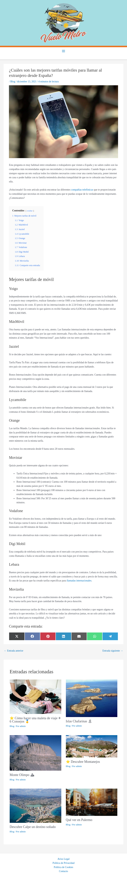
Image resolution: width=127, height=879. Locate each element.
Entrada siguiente (113, 650)
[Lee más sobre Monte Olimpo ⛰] (35, 752)
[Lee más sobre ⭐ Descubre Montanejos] (92, 746)
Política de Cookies (63, 867)
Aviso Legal (63, 859)
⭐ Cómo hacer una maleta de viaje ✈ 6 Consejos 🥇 (35, 719)
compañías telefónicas (82, 189)
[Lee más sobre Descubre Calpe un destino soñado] (35, 805)
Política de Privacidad (63, 863)
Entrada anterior (13, 650)
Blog (12, 81)
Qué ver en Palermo (79, 820)
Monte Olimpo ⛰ (22, 775)
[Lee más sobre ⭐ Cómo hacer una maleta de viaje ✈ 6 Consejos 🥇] (35, 696)
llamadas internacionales (79, 580)
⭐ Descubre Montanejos (83, 762)
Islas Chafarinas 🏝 (79, 721)
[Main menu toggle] (63, 51)
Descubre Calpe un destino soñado (33, 827)
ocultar (29, 211)
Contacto (63, 871)
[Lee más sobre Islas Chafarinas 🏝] (92, 698)
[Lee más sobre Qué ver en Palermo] (92, 801)
